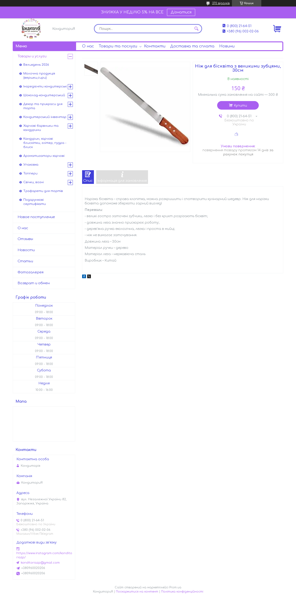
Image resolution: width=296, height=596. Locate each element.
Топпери (30, 173)
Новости (26, 250)
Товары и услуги (32, 56)
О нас (88, 46)
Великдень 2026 (36, 64)
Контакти (154, 46)
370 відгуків (221, 3)
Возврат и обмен (34, 283)
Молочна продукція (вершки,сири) (39, 75)
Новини (226, 46)
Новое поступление (36, 217)
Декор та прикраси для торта (42, 106)
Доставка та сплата (192, 46)
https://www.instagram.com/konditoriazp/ (44, 555)
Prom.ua (175, 587)
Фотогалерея (30, 272)
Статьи (25, 261)
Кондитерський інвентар (44, 117)
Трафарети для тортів (43, 191)
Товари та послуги (118, 46)
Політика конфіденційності (182, 591)
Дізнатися (181, 12)
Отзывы (25, 239)
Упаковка (30, 164)
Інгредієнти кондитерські (45, 86)
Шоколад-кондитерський (44, 95)
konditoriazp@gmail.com (40, 562)
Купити (240, 105)
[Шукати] (196, 28)
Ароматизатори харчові (44, 155)
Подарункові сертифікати (34, 202)
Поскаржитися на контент (137, 591)
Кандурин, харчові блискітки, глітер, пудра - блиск (44, 143)
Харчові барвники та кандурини (41, 128)
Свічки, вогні (33, 182)
